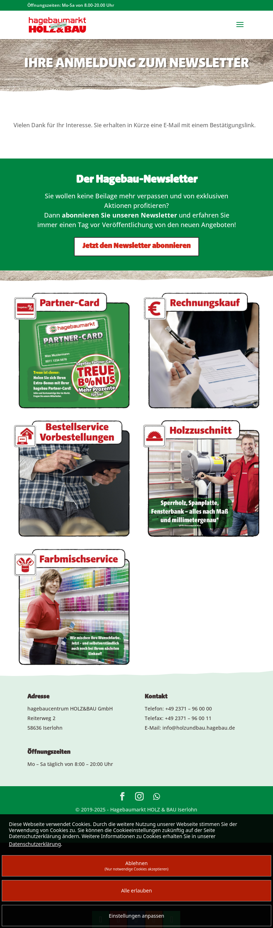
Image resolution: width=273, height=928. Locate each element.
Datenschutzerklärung (35, 844)
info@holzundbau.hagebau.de (198, 727)
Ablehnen (136, 865)
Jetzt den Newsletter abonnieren (136, 246)
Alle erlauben (136, 890)
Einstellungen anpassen (136, 915)
